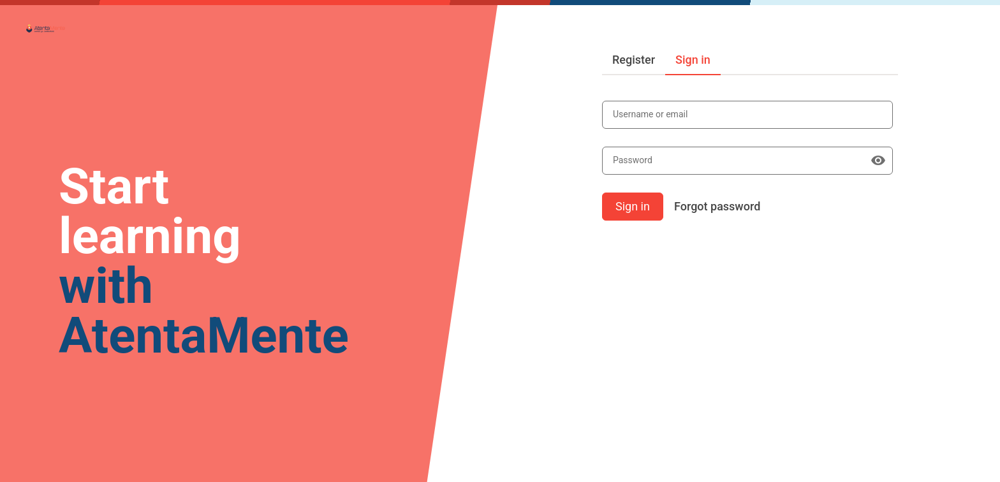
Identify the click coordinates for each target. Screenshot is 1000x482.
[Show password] (878, 160)
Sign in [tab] (692, 59)
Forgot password (717, 206)
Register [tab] (633, 59)
